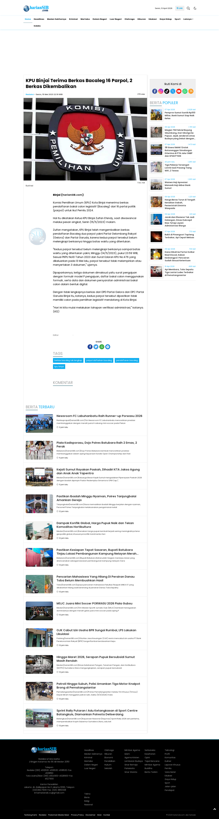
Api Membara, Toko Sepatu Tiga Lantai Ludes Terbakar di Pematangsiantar (179, 272)
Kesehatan (150, 753)
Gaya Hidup (166, 19)
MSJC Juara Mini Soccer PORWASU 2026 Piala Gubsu (94, 603)
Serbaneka (150, 750)
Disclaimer (90, 815)
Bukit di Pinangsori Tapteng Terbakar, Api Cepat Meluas (179, 236)
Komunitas (170, 757)
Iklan (99, 815)
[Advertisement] (109, 52)
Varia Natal (170, 772)
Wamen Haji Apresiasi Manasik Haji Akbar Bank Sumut (177, 185)
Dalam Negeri (100, 19)
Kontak (107, 815)
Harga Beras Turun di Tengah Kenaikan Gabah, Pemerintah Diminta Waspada (180, 204)
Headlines (39, 19)
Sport (178, 19)
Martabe (85, 19)
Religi (86, 801)
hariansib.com (179, 815)
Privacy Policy (77, 815)
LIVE (181, 8)
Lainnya (187, 19)
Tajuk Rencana (152, 761)
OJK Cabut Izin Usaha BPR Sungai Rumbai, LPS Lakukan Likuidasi (96, 632)
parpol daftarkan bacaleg (99, 360)
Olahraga (130, 19)
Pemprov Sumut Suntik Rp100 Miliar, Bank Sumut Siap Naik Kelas (180, 115)
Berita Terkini (151, 772)
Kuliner (168, 761)
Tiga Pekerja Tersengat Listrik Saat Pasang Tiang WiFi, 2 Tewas (178, 167)
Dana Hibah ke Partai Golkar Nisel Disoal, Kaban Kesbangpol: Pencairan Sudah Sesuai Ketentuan (180, 256)
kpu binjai (59, 366)
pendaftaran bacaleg (127, 360)
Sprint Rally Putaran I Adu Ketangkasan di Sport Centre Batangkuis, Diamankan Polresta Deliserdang (97, 712)
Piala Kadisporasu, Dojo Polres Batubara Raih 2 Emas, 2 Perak (97, 444)
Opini (147, 757)
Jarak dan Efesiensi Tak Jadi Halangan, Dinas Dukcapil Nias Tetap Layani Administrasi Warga (179, 221)
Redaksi (30, 94)
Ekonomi (108, 757)
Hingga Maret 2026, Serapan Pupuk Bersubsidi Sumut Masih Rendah (96, 659)
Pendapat (169, 790)
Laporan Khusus (172, 764)
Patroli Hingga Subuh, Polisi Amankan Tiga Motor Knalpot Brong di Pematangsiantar (98, 686)
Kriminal (73, 19)
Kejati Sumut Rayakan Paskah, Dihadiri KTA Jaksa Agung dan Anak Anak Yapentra (98, 471)
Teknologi (169, 750)
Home (28, 19)
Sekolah (108, 768)
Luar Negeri (116, 19)
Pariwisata (130, 768)
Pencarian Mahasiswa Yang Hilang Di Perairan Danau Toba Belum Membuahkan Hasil (96, 578)
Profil (167, 753)
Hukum (107, 764)
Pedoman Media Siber (58, 815)
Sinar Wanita (131, 772)
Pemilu (168, 768)
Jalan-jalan (170, 786)
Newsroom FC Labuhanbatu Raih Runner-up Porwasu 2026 (99, 416)
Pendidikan (109, 761)
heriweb (192, 815)
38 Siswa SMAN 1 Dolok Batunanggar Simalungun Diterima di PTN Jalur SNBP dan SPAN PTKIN (178, 151)
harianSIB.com (72, 195)
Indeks (37, 25)
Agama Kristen (132, 757)
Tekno (87, 793)
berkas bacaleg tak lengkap (68, 360)
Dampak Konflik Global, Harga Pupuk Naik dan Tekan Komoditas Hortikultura (95, 525)
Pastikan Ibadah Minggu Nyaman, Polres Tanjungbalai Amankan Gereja (96, 498)
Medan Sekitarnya (56, 19)
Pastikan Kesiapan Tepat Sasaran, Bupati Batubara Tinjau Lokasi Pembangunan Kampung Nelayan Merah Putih (96, 553)
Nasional (88, 804)
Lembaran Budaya (134, 761)
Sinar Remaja (131, 764)
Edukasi (153, 19)
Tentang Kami (30, 815)
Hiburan (141, 19)
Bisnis (87, 797)
